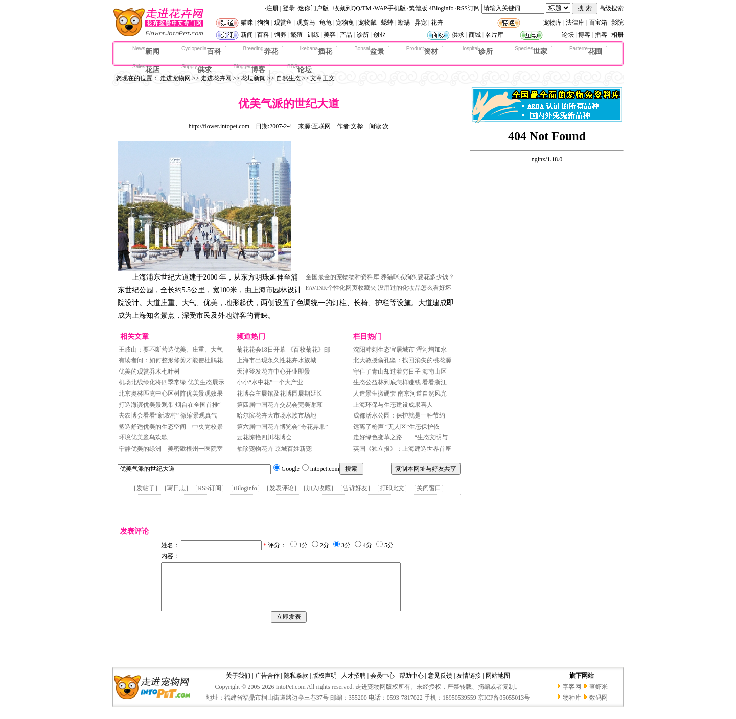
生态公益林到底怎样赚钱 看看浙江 (400, 382)
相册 (617, 34)
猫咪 (247, 22)
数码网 (598, 706)
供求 (458, 34)
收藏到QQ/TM (352, 8)
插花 (316, 50)
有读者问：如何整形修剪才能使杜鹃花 (171, 360)
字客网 (572, 696)
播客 (601, 34)
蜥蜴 (404, 22)
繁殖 (296, 34)
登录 (289, 8)
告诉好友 (355, 488)
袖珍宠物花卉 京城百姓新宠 (274, 448)
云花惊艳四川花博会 (264, 437)
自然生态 (288, 78)
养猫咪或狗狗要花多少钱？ (417, 277)
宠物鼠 (367, 22)
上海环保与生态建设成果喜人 (393, 404)
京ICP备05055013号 (504, 706)
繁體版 (418, 8)
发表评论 (281, 488)
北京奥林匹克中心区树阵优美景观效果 (171, 393)
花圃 (585, 50)
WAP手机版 (389, 8)
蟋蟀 (387, 22)
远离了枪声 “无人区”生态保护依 (396, 426)
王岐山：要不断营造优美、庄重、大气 (171, 349)
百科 (263, 34)
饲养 (280, 34)
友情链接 (468, 684)
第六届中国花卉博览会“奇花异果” (282, 426)
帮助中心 (411, 684)
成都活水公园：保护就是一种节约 (399, 415)
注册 (272, 8)
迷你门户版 (313, 8)
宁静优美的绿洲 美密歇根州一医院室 (171, 448)
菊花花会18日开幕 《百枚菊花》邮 (283, 349)
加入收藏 (318, 488)
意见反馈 (440, 684)
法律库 (575, 22)
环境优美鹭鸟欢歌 (143, 437)
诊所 (363, 34)
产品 (346, 34)
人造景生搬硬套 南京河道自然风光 (400, 393)
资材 (422, 50)
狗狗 (263, 22)
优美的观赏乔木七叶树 (149, 371)
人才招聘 (353, 684)
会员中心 (382, 684)
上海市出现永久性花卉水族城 (276, 360)
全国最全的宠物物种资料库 (342, 277)
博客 (584, 34)
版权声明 (324, 684)
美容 (330, 34)
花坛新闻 (253, 78)
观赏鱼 (283, 22)
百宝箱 (598, 22)
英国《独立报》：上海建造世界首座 (402, 448)
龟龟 (325, 22)
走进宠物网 (175, 78)
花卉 (437, 22)
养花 (260, 50)
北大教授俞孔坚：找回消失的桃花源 (402, 360)
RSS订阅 (468, 8)
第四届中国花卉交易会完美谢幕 (280, 404)
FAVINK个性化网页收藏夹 (341, 287)
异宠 (421, 22)
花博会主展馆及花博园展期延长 (280, 393)
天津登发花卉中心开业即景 (273, 371)
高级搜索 (611, 8)
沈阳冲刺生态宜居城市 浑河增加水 (400, 349)
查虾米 (598, 696)
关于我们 (238, 684)
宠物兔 (345, 22)
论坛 (568, 34)
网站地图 (498, 684)
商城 (475, 34)
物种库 (572, 706)
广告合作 (267, 684)
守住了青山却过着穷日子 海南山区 (400, 371)
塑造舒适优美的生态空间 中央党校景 (171, 426)
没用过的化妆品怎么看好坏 (414, 287)
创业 (379, 34)
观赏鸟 (305, 22)
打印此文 (392, 488)
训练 (313, 34)
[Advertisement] (382, 206)
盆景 (369, 50)
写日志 (176, 488)
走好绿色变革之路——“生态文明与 (400, 437)
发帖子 (145, 488)
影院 (617, 22)
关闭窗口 (429, 488)
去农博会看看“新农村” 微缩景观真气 (168, 415)
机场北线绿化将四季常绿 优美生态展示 (171, 382)
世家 (531, 50)
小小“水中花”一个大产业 (270, 382)
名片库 (494, 34)
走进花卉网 (216, 78)
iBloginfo (442, 8)
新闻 (247, 34)
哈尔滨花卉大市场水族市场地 (276, 415)
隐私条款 (296, 684)
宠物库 (552, 22)
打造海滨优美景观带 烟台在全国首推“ (170, 404)
